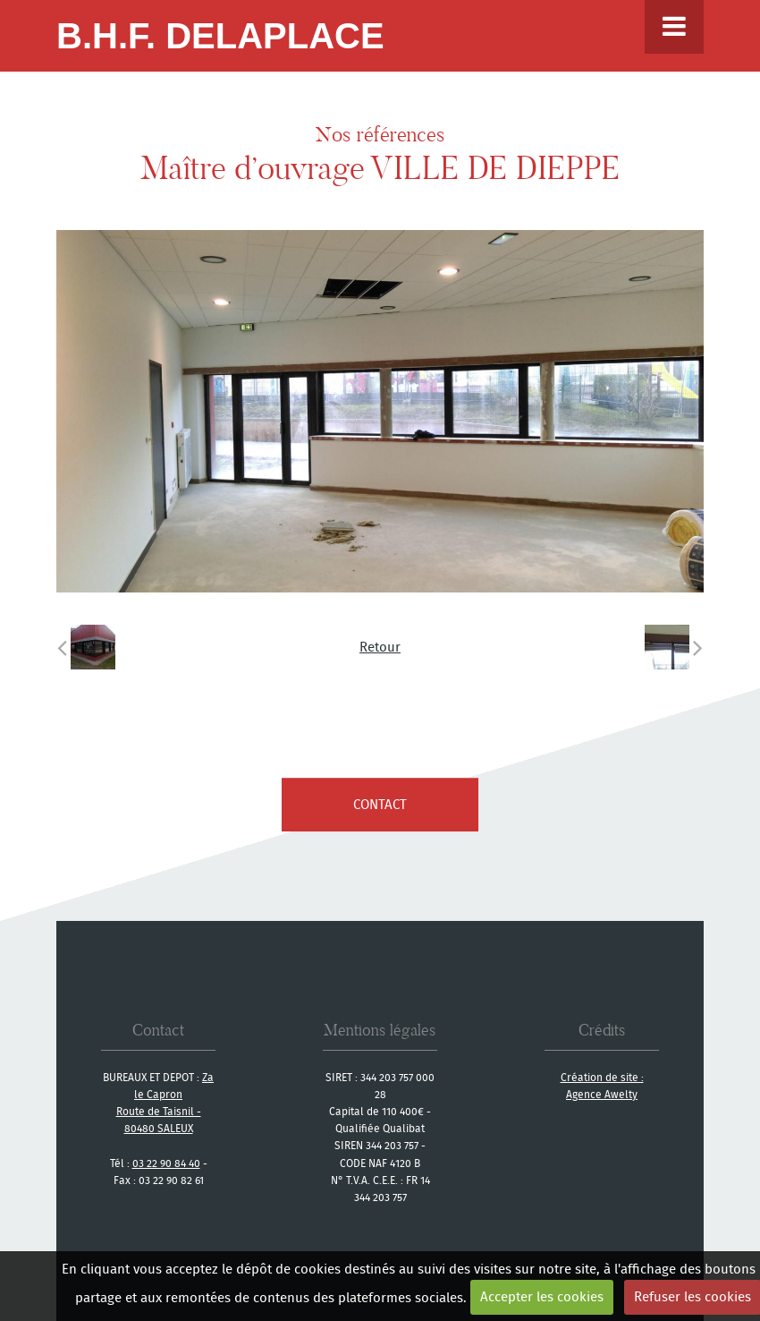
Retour (380, 646)
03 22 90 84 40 (166, 1163)
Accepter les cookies (542, 1296)
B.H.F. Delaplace (220, 35)
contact (380, 804)
